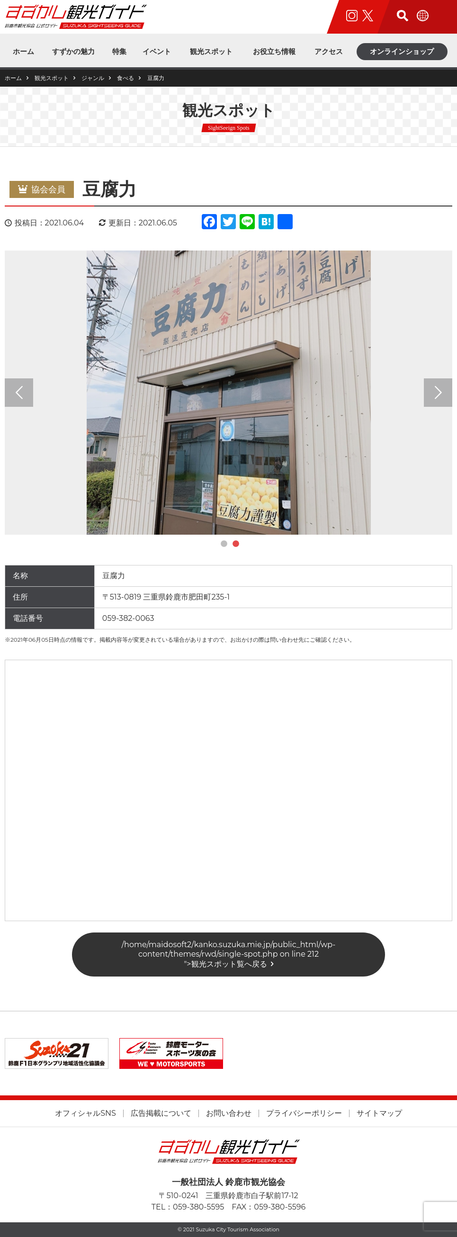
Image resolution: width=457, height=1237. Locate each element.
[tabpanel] (228, 393)
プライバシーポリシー (304, 1113)
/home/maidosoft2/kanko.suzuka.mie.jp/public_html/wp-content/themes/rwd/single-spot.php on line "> (229, 954)
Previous (19, 392)
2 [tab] (236, 544)
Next (438, 392)
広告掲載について (161, 1113)
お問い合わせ (228, 1113)
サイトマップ (379, 1113)
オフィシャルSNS (85, 1113)
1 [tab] (224, 544)
